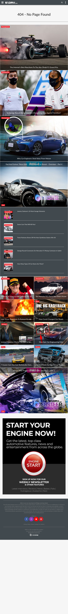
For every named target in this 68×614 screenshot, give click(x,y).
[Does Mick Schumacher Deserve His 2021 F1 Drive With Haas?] (17, 288)
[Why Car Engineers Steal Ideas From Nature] (34, 138)
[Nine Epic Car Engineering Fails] (51, 333)
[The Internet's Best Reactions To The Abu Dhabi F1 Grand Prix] (34, 47)
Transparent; (5, 27)
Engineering (39, 324)
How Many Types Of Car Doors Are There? (30, 264)
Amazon (4, 324)
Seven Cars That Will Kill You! (26, 224)
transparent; (8, 212)
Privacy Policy (27, 524)
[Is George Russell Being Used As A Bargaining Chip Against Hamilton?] (34, 93)
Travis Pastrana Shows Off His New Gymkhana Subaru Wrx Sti (36, 237)
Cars (3, 205)
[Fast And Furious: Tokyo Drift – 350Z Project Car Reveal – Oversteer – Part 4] (34, 184)
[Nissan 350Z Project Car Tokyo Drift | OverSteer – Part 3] (34, 390)
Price (3, 347)
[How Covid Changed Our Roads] (51, 310)
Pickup (38, 347)
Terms (32, 524)
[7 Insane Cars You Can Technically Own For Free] (17, 356)
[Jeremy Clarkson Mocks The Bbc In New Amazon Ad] (17, 333)
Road (37, 301)
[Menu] (62, 2)
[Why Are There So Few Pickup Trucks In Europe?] (51, 356)
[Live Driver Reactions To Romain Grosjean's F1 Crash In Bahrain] (17, 310)
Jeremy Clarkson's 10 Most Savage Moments (31, 211)
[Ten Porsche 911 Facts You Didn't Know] (51, 288)
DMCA (42, 524)
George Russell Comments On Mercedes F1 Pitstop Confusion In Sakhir (39, 251)
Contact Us (37, 524)
